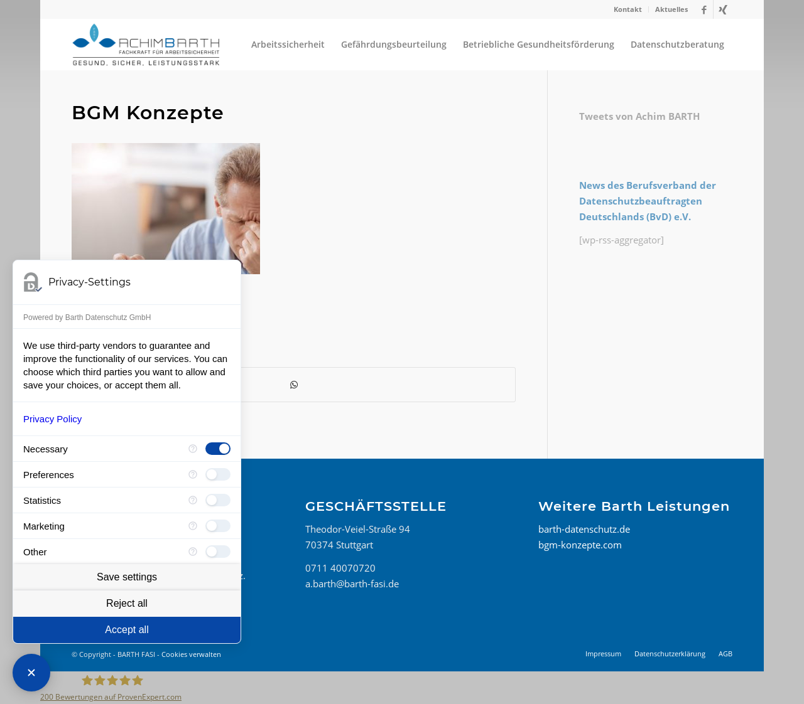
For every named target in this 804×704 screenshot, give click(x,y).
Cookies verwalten (191, 654)
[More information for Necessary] (192, 448)
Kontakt (628, 9)
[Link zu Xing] (723, 9)
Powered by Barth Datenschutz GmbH (87, 317)
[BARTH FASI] (146, 44)
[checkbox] (218, 448)
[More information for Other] (192, 551)
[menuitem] (628, 9)
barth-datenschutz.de (584, 529)
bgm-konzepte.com (580, 544)
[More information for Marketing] (192, 525)
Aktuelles (671, 9)
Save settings (127, 577)
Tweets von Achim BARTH (639, 116)
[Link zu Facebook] (704, 9)
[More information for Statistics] (192, 500)
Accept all (126, 629)
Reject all (127, 603)
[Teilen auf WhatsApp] (293, 385)
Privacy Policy (52, 418)
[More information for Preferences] (192, 474)
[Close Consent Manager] (31, 672)
